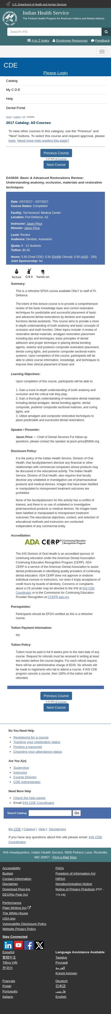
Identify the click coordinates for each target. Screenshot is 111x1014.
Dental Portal (15, 108)
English (61, 997)
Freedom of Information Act (75, 873)
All (24, 117)
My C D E (13, 90)
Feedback (102, 40)
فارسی (61, 991)
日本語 (61, 986)
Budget (7, 873)
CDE (11, 65)
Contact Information (16, 879)
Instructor (20, 772)
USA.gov (9, 918)
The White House (15, 913)
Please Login (55, 72)
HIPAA (60, 879)
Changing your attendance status (37, 751)
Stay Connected (15, 936)
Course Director (25, 777)
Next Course (56, 165)
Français (8, 981)
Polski (6, 986)
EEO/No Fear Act (15, 894)
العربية (60, 968)
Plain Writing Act (14, 908)
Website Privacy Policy (19, 929)
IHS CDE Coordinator (38, 803)
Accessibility (11, 868)
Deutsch (62, 981)
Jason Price (34, 223)
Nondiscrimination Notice (74, 884)
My (15, 829)
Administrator (27, 782)
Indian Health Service (46, 13)
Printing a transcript (27, 747)
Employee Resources (72, 40)
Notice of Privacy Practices (75, 889)
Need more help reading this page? (43, 140)
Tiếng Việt (9, 962)
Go (76, 813)
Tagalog (61, 957)
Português (10, 991)
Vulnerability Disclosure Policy (24, 924)
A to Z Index (40, 40)
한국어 (7, 968)
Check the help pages (29, 798)
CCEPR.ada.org (58, 597)
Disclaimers (57, 829)
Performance (11, 903)
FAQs (60, 868)
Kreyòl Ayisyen (66, 973)
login (12, 140)
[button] (106, 31)
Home (8, 117)
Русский (62, 962)
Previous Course (56, 153)
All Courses (61, 158)
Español (8, 952)
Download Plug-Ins (16, 889)
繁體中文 (9, 957)
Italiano (7, 997)
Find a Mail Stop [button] (64, 857)
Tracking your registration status (36, 742)
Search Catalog (17, 813)
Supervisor (21, 767)
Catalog (12, 81)
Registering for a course (30, 737)
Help (9, 98)
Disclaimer (10, 884)
